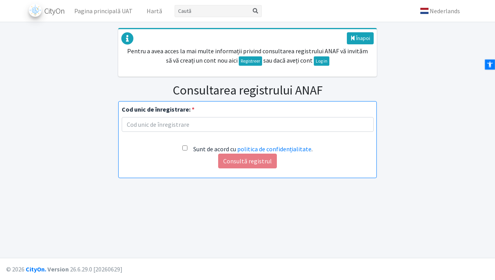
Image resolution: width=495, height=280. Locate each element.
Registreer (250, 61)
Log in (321, 61)
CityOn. (36, 269)
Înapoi (360, 38)
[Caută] (212, 11)
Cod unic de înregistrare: (158, 109)
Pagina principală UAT (103, 11)
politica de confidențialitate (274, 149)
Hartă (154, 11)
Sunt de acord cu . (253, 149)
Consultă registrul (247, 161)
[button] (440, 11)
